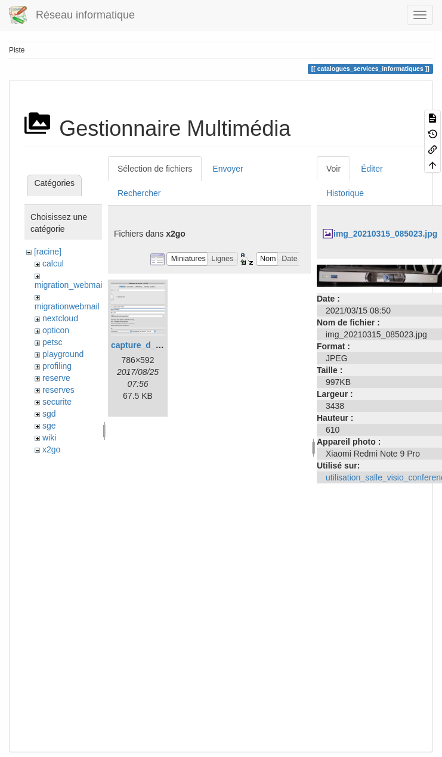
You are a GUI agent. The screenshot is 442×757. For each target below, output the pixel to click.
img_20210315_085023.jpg (385, 233)
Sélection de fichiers (155, 168)
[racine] (47, 251)
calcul (53, 263)
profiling (57, 366)
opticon (55, 330)
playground (63, 354)
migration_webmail (69, 285)
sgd (49, 413)
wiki (49, 437)
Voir (333, 168)
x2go (51, 449)
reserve (56, 378)
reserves (58, 390)
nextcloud (60, 318)
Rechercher (139, 193)
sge (49, 425)
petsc (52, 342)
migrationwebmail (67, 306)
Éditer (372, 168)
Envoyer (227, 168)
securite (57, 402)
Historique (345, 193)
